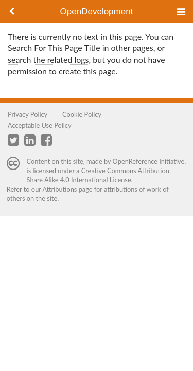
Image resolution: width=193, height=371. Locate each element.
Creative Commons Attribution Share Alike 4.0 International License (98, 175)
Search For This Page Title (54, 48)
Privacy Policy (27, 114)
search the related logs (48, 59)
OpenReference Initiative (149, 161)
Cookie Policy (81, 114)
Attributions (60, 189)
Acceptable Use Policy (40, 125)
